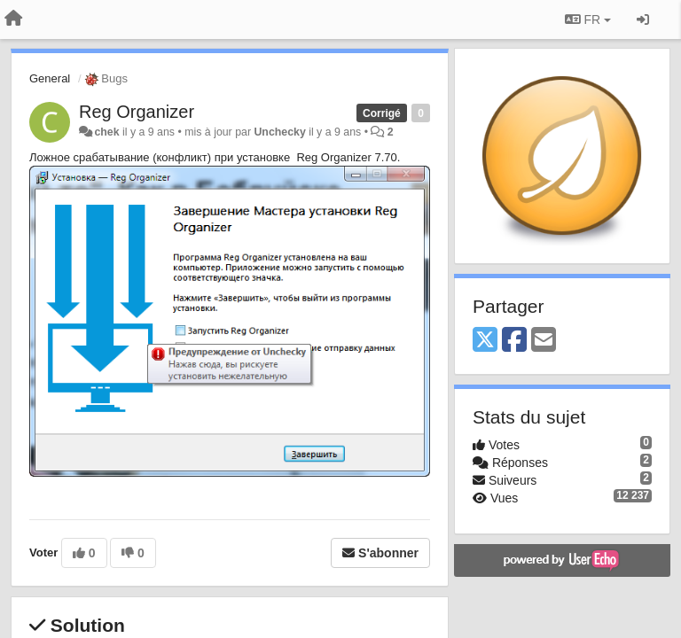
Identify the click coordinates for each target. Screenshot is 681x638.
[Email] (543, 340)
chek (106, 132)
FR (588, 19)
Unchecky (279, 132)
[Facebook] (514, 340)
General (49, 78)
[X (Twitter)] (485, 340)
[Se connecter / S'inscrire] (643, 19)
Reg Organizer (136, 111)
